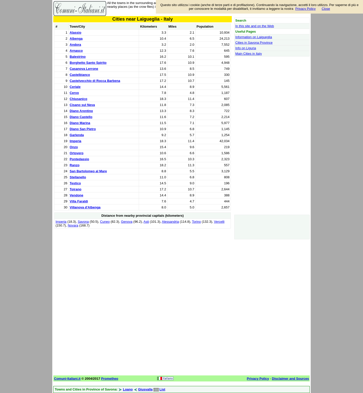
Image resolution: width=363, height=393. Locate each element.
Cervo (74, 93)
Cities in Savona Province (254, 42)
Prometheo (109, 378)
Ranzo (74, 165)
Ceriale (75, 87)
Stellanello (78, 177)
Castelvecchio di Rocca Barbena (95, 81)
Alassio (75, 32)
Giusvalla (145, 389)
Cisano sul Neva (82, 105)
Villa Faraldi (79, 201)
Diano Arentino (81, 111)
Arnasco (76, 50)
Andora (75, 44)
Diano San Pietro (83, 129)
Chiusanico (78, 99)
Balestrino (78, 57)
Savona (83, 221)
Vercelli (219, 221)
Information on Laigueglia (253, 37)
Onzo (74, 147)
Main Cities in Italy (248, 53)
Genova (126, 221)
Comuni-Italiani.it (67, 378)
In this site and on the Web (254, 26)
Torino (196, 221)
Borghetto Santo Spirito (88, 63)
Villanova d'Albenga (85, 207)
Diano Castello (81, 117)
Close (326, 9)
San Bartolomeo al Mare (88, 171)
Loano (128, 389)
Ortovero (76, 153)
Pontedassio (79, 159)
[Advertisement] (142, 265)
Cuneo (105, 221)
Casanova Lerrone (84, 69)
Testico (75, 183)
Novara (73, 225)
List (162, 389)
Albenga (76, 38)
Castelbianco (80, 75)
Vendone (76, 195)
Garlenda (77, 135)
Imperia (75, 141)
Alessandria (170, 221)
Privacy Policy (305, 9)
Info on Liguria (245, 48)
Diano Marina (80, 123)
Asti (146, 221)
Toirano (75, 189)
